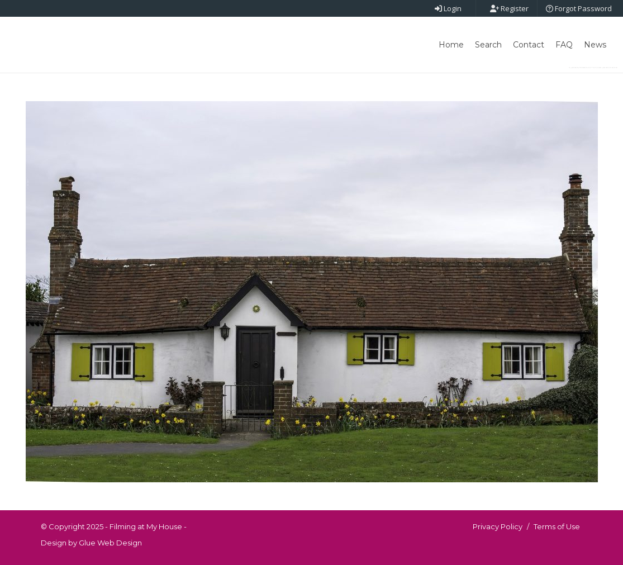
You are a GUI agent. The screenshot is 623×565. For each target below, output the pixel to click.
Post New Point (593, 67)
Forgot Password (579, 8)
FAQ (564, 45)
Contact (528, 45)
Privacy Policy (497, 526)
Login (448, 8)
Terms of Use (557, 526)
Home (451, 45)
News (595, 45)
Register (509, 8)
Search (488, 45)
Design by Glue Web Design (91, 542)
